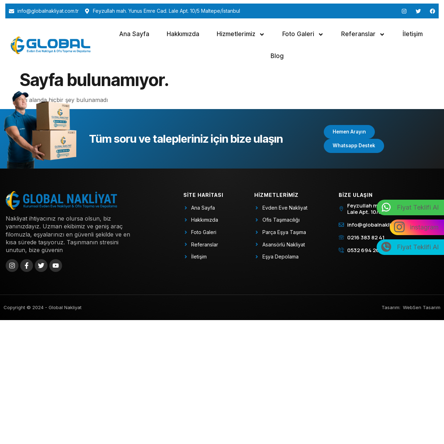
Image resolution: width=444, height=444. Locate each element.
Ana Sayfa (134, 34)
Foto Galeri (303, 34)
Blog (277, 55)
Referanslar (363, 34)
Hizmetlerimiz (241, 34)
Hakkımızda (183, 34)
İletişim (413, 34)
